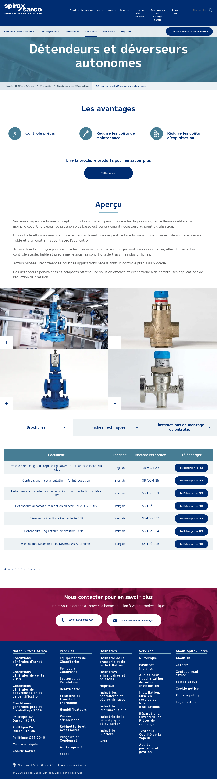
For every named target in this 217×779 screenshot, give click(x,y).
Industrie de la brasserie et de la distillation (112, 661)
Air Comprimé (71, 747)
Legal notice (186, 702)
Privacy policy (187, 695)
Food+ (65, 754)
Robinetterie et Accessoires (73, 728)
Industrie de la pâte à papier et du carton (112, 720)
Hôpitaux (107, 686)
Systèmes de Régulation (73, 86)
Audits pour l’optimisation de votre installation (151, 680)
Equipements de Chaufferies (73, 660)
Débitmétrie (70, 689)
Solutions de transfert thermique (70, 699)
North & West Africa (20, 86)
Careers (182, 665)
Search (210, 10)
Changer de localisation (72, 765)
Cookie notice (24, 751)
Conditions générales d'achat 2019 (27, 661)
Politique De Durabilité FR (24, 718)
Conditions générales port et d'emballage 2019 (27, 706)
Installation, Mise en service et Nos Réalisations (149, 700)
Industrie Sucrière (107, 732)
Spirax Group (186, 682)
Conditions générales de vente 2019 (29, 675)
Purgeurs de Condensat (70, 738)
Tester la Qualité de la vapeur (150, 734)
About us (183, 658)
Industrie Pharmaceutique (113, 708)
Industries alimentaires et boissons (113, 675)
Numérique (148, 658)
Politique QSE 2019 (29, 738)
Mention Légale (25, 744)
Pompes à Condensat (68, 670)
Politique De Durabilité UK (24, 729)
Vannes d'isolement (69, 718)
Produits (46, 86)
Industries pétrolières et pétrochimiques (113, 696)
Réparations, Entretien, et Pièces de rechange (150, 718)
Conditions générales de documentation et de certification (27, 691)
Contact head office (187, 673)
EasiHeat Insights (146, 666)
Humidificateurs (73, 709)
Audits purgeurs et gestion (149, 748)
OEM (103, 741)
